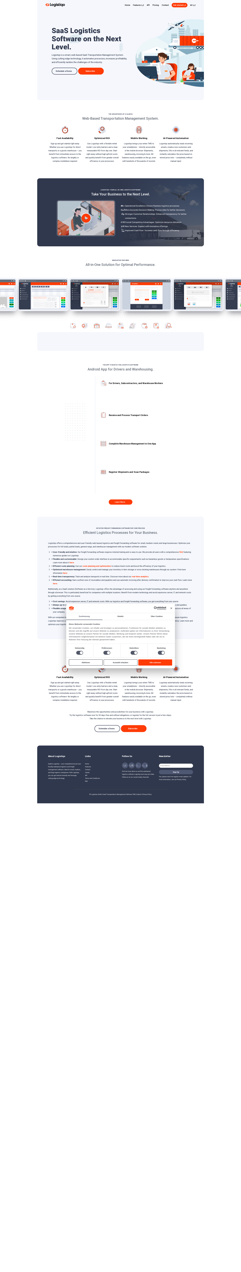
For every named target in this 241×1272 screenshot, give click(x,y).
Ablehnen (86, 662)
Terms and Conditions (92, 778)
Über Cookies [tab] (157, 616)
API (148, 5)
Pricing (156, 5)
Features (138, 5)
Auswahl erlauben (120, 662)
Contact (165, 5)
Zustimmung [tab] (84, 616)
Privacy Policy (147, 794)
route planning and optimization (96, 566)
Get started (179, 5)
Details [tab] (121, 616)
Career (87, 772)
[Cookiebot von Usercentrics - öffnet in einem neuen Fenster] (155, 608)
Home (127, 5)
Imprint (139, 794)
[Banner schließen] (171, 608)
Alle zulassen (155, 662)
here (72, 562)
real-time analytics (140, 576)
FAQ (181, 552)
